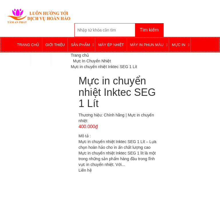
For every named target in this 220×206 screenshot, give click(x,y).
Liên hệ (85, 170)
